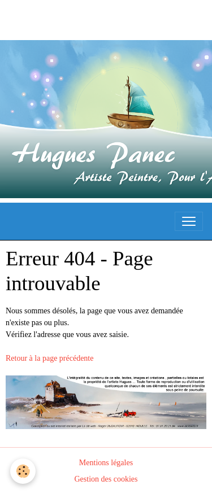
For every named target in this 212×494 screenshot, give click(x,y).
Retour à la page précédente (49, 358)
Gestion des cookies (106, 479)
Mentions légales (106, 462)
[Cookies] (23, 471)
